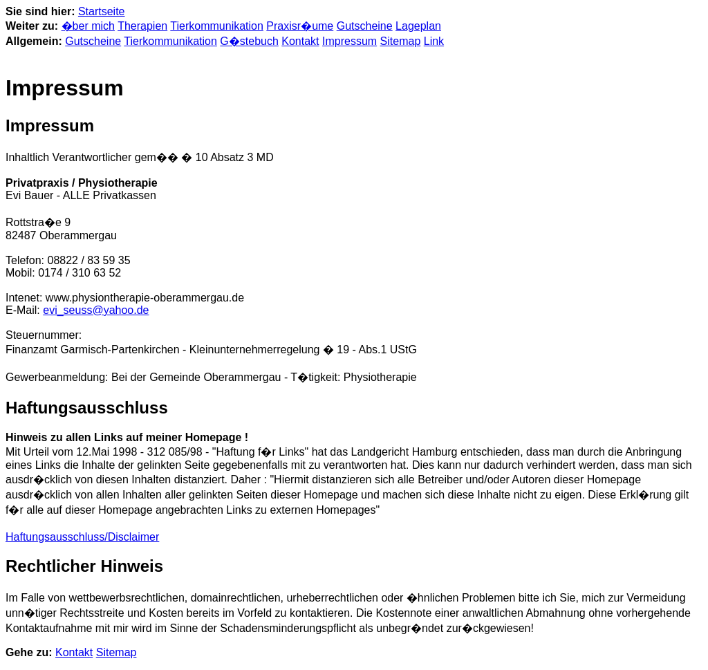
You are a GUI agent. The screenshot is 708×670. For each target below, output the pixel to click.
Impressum (349, 41)
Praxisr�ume (299, 26)
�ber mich (88, 26)
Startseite (101, 11)
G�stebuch (249, 41)
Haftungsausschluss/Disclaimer (82, 537)
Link (434, 41)
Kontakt (300, 41)
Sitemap (400, 41)
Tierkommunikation (216, 26)
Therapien (142, 26)
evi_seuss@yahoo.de (96, 310)
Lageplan (418, 26)
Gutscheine (365, 26)
